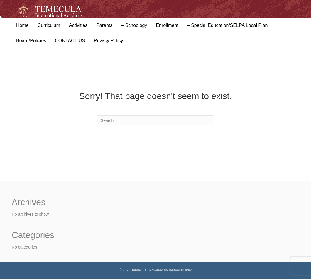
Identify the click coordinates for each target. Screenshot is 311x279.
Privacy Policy (108, 40)
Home (22, 25)
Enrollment (167, 25)
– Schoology (134, 25)
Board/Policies (31, 40)
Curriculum (49, 25)
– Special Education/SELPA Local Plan (227, 25)
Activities (78, 25)
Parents (104, 25)
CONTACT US (70, 40)
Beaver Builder (180, 270)
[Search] (155, 120)
